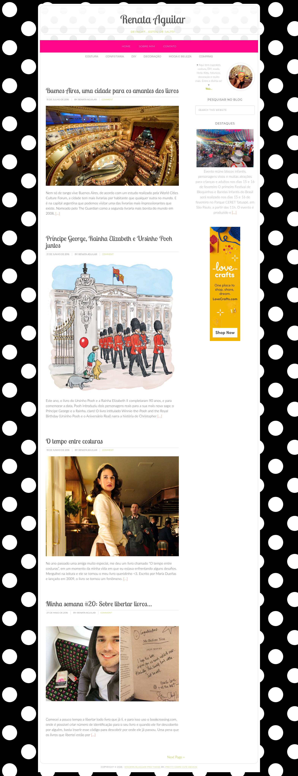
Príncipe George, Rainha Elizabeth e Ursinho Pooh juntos (109, 241)
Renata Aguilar (152, 19)
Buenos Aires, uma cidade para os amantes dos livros (112, 90)
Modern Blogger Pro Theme (142, 767)
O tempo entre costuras (74, 441)
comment (107, 99)
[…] (57, 213)
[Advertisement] (114, 74)
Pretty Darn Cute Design (181, 767)
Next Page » (176, 757)
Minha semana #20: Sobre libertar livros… (99, 603)
